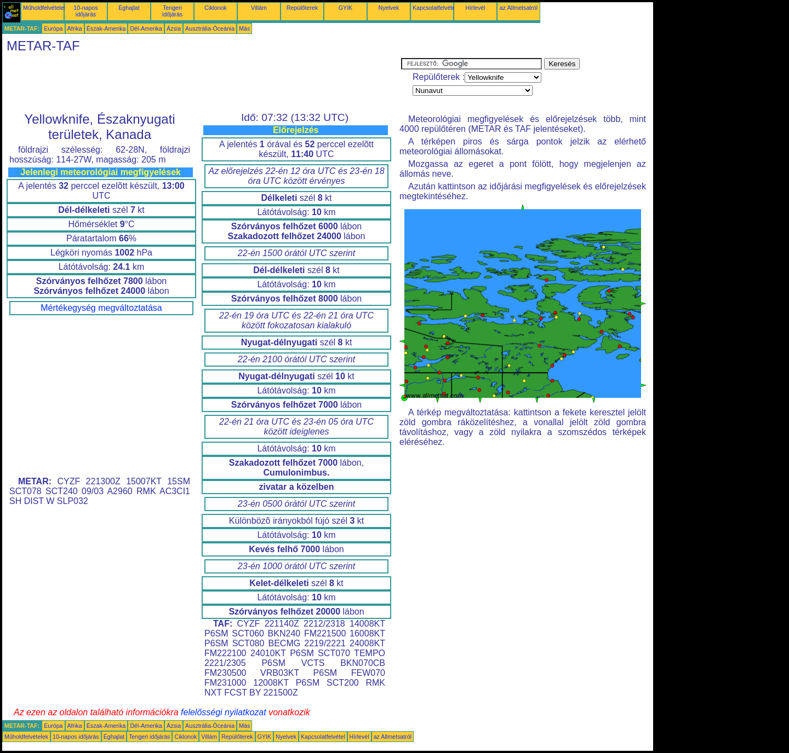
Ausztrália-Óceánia (210, 28)
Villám (259, 7)
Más (244, 28)
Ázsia (174, 28)
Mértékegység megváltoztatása (101, 307)
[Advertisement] (201, 82)
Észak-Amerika (106, 28)
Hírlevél (475, 7)
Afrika (74, 28)
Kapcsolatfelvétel (435, 7)
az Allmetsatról (519, 7)
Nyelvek (389, 7)
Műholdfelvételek (45, 7)
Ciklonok (215, 7)
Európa (53, 28)
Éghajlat (129, 7)
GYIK (345, 7)
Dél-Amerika (146, 28)
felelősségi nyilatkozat (223, 712)
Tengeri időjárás (172, 11)
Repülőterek (302, 7)
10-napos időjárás (85, 11)
